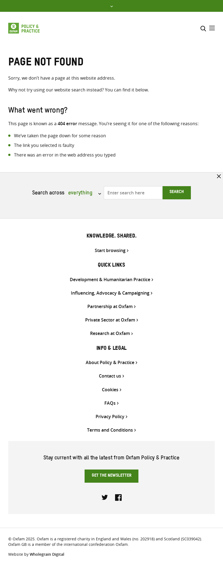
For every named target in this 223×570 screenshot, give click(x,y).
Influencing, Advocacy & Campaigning (110, 293)
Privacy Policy (110, 416)
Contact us (110, 376)
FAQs (110, 403)
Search (176, 192)
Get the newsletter (112, 476)
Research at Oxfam (110, 333)
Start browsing (110, 250)
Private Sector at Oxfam (110, 320)
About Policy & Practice (110, 362)
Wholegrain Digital (47, 554)
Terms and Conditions (110, 430)
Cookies (110, 389)
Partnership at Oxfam (110, 306)
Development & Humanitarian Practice (110, 279)
